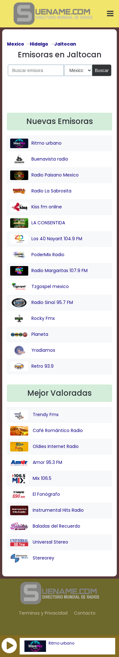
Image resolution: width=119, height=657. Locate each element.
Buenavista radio (39, 159)
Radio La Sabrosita (40, 191)
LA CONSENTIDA (37, 223)
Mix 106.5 (30, 478)
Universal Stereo (39, 542)
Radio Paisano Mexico (44, 175)
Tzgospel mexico (39, 287)
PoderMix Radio (37, 255)
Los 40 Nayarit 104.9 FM (46, 239)
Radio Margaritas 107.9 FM (49, 271)
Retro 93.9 (32, 366)
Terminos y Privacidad (43, 613)
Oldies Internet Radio (44, 446)
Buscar (102, 70)
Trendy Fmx (34, 415)
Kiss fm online (36, 207)
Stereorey (32, 558)
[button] (9, 645)
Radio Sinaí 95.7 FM (41, 302)
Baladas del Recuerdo (45, 526)
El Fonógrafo (35, 494)
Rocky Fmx (32, 318)
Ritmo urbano (61, 643)
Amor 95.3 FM (36, 462)
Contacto (85, 613)
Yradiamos (32, 350)
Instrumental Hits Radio (47, 510)
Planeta (29, 334)
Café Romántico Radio (46, 431)
